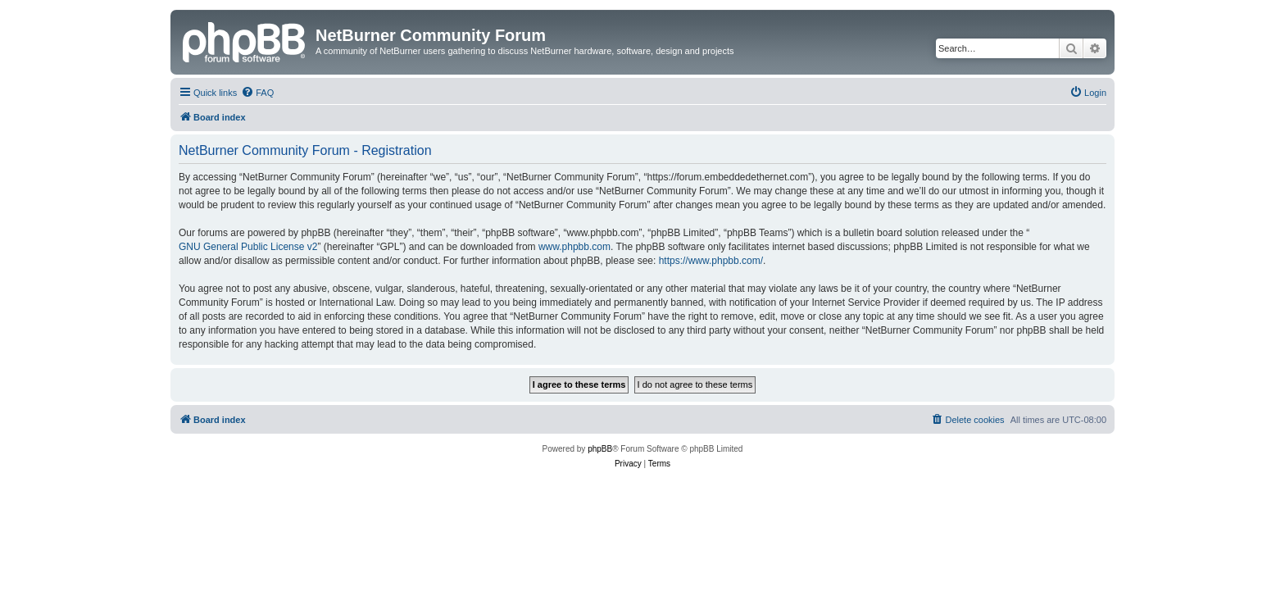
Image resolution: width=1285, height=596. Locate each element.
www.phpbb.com (574, 247)
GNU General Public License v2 (248, 247)
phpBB (600, 448)
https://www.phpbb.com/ (711, 260)
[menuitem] (257, 92)
